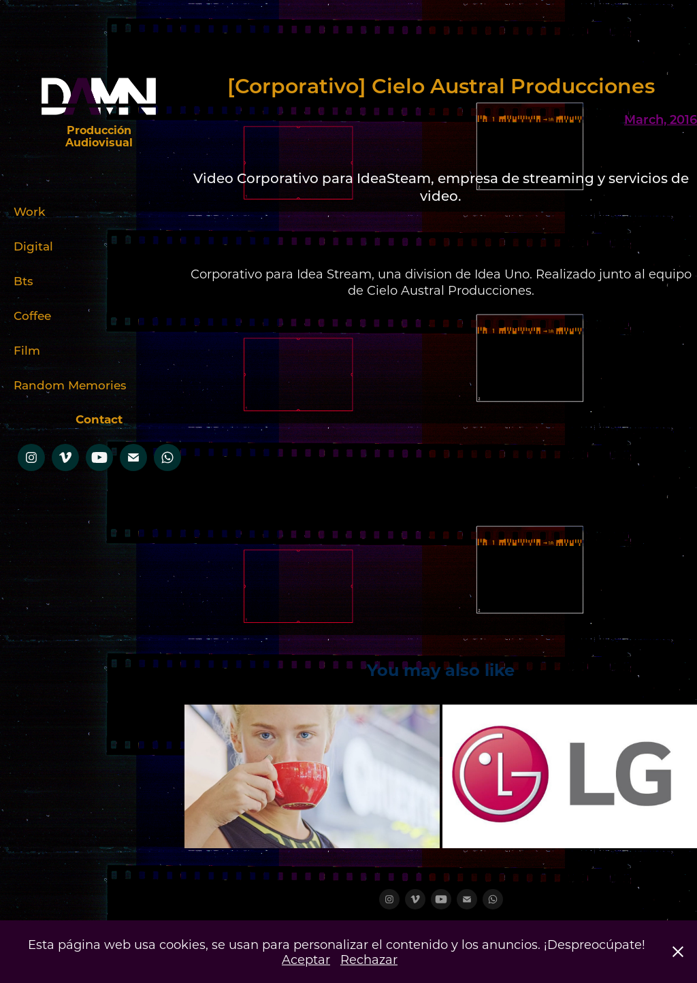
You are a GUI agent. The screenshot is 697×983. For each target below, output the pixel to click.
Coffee (32, 315)
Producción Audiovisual (100, 136)
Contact (99, 419)
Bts (23, 280)
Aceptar (306, 959)
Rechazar (369, 959)
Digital (33, 245)
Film (27, 349)
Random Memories (70, 384)
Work (29, 211)
